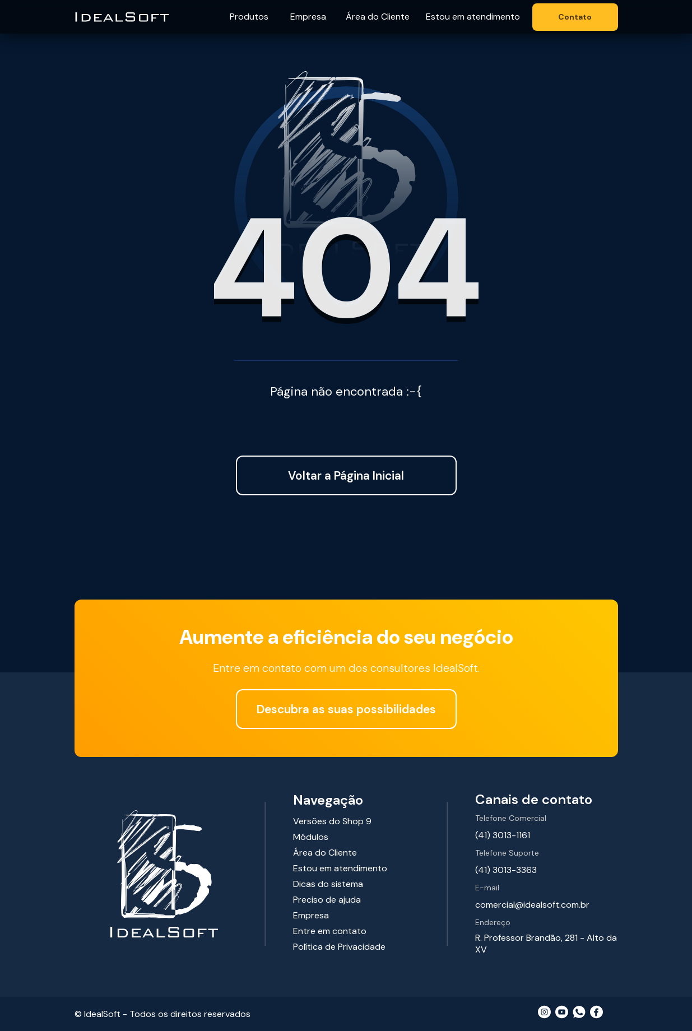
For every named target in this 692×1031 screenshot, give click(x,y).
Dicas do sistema (328, 884)
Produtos (249, 16)
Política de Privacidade (339, 947)
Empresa (308, 16)
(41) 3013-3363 (506, 870)
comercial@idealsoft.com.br (532, 905)
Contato (575, 17)
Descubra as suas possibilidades (346, 709)
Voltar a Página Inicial (346, 475)
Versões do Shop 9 (332, 821)
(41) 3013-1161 (502, 835)
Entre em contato (329, 931)
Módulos (310, 837)
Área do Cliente (378, 16)
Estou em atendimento (473, 16)
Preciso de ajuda (327, 899)
